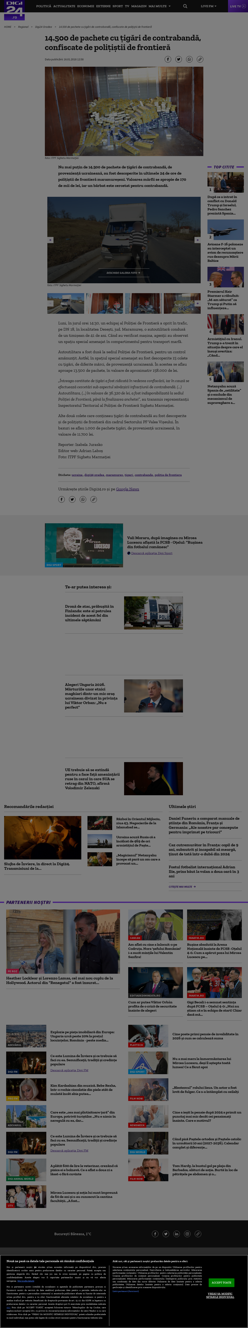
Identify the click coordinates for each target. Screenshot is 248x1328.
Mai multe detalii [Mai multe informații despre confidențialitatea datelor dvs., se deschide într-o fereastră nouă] (25, 1280)
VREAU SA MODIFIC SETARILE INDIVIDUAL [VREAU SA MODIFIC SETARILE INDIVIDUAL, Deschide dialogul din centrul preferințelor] (220, 1295)
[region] (124, 1291)
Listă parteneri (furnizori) (126, 1291)
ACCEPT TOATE (221, 1282)
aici (8, 1307)
